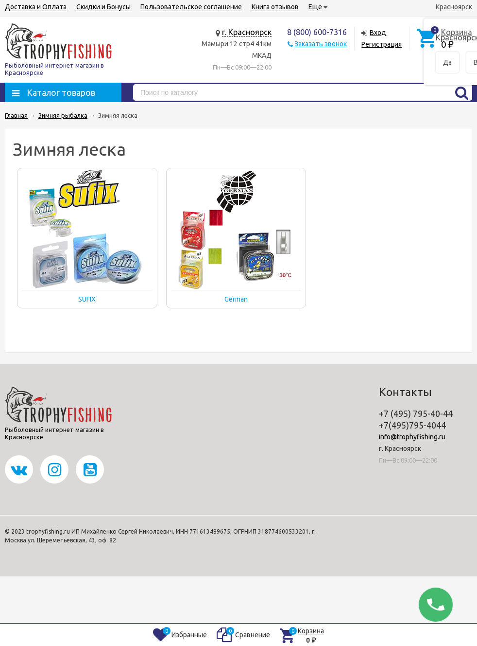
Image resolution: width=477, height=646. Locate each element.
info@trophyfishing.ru (412, 437)
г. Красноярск (247, 32)
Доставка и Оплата (36, 7)
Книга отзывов (275, 7)
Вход (378, 32)
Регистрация (381, 44)
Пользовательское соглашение (191, 7)
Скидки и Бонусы (103, 7)
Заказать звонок (320, 44)
